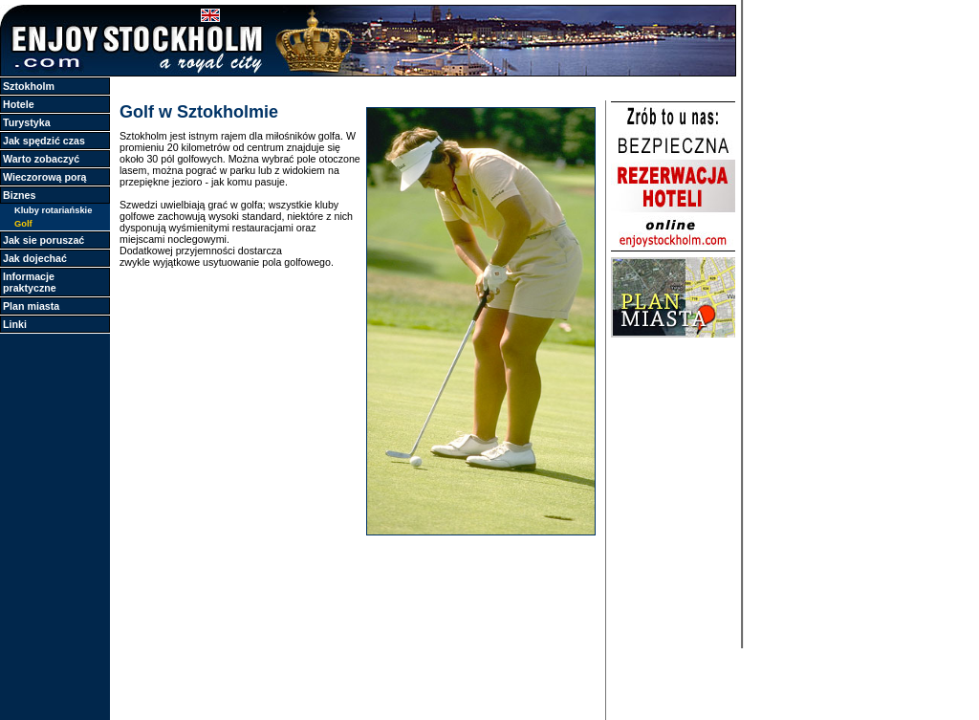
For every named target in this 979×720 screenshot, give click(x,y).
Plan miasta (31, 306)
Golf (23, 224)
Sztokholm (28, 86)
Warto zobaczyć (41, 158)
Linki (15, 324)
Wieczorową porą (45, 177)
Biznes (19, 195)
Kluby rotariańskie (53, 210)
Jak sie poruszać (43, 240)
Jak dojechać (35, 258)
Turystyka (27, 122)
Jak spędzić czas (44, 140)
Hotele (18, 104)
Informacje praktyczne (29, 282)
